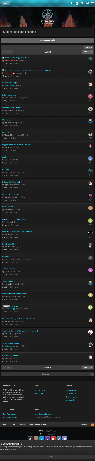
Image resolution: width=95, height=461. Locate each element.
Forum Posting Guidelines (43, 414)
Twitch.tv (47, 438)
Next (86, 52)
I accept (47, 457)
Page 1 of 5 (47, 52)
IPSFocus (52, 431)
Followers (45, 374)
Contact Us (52, 434)
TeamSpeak (64, 438)
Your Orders (38, 394)
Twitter (41, 438)
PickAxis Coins (39, 390)
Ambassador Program (10, 417)
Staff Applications (9, 414)
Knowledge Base (71, 390)
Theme (42, 434)
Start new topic (49, 40)
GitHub (30, 438)
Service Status (71, 394)
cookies (14, 447)
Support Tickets (71, 397)
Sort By (88, 47)
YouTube (53, 438)
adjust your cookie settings (65, 447)
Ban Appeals (70, 400)
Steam (59, 438)
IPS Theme (43, 431)
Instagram (36, 438)
